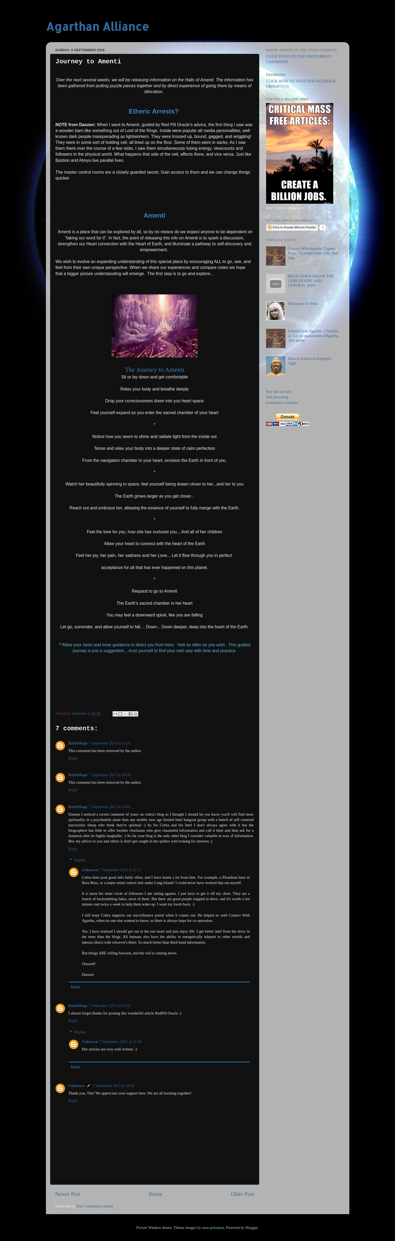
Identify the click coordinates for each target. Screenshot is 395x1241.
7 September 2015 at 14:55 (110, 743)
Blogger (251, 1227)
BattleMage (78, 743)
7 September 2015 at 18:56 (113, 1085)
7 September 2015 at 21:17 (120, 870)
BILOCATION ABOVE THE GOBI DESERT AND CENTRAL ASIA (311, 281)
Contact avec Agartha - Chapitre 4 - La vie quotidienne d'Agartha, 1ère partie (313, 335)
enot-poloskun (213, 1227)
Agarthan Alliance (97, 26)
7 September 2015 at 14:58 (110, 775)
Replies (80, 860)
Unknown (90, 870)
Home (155, 1194)
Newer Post (68, 1194)
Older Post (242, 1194)
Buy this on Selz (279, 391)
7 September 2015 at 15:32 (110, 1005)
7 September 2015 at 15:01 (110, 807)
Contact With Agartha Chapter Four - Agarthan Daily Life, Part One (313, 253)
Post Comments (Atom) (95, 1206)
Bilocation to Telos (302, 303)
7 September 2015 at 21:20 (120, 1041)
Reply (73, 758)
